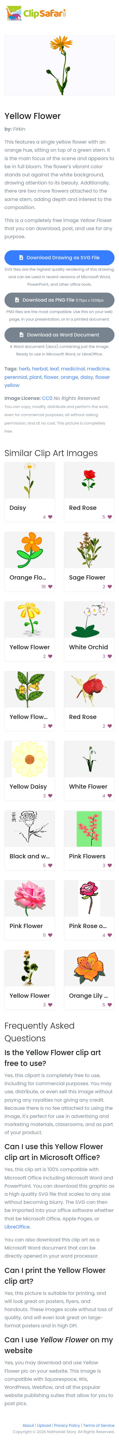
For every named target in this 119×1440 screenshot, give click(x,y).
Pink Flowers (87, 856)
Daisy (18, 508)
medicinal (73, 368)
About (28, 1425)
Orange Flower (31, 577)
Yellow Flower (30, 647)
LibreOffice (17, 1226)
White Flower (88, 786)
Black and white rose (41, 856)
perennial (15, 377)
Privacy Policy (67, 1425)
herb (24, 368)
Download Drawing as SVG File (59, 257)
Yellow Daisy (28, 786)
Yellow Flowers (31, 717)
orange (69, 377)
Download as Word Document (59, 334)
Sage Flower (87, 577)
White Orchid (88, 647)
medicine (98, 368)
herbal (40, 368)
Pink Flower (26, 926)
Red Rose (83, 508)
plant (35, 377)
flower (51, 377)
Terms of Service (99, 1425)
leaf (54, 368)
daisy (86, 377)
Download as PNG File (59, 300)
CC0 (47, 398)
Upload (44, 1425)
